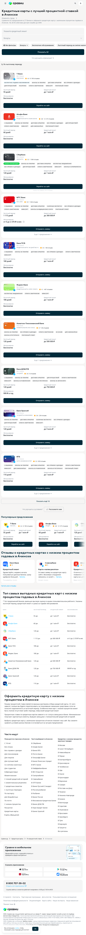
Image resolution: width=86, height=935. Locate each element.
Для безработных (11, 797)
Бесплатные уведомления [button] (62, 163)
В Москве (61, 745)
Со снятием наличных (13, 765)
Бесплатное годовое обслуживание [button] (16, 82)
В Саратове (62, 806)
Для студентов (10, 768)
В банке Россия (37, 797)
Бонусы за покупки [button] (38, 82)
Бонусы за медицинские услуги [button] (42, 209)
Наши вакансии (72, 901)
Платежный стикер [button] (61, 85)
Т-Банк (10, 616)
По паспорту (9, 793)
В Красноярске (63, 763)
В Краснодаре (63, 777)
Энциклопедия (35, 901)
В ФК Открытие (37, 772)
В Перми (61, 756)
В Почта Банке (36, 754)
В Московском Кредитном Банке (43, 800)
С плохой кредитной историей (16, 779)
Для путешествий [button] (10, 85)
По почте (8, 800)
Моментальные (10, 775)
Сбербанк (12, 631)
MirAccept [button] (49, 85)
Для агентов (46, 897)
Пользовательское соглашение (64, 897)
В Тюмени (62, 792)
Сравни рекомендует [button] (11, 163)
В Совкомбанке (37, 779)
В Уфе (60, 770)
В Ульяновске (63, 810)
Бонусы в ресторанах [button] (11, 335)
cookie (17, 928)
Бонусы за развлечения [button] (22, 381)
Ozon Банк (14, 563)
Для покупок (9, 758)
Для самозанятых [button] (37, 126)
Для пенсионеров (11, 754)
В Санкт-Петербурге (65, 749)
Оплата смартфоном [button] (36, 85)
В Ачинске (48, 839)
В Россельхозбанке (38, 790)
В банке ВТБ (36, 750)
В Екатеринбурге (64, 760)
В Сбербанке (36, 743)
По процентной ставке (34, 839)
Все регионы (63, 831)
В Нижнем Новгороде (66, 795)
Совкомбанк (50, 563)
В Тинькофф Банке (38, 758)
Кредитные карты (11, 811)
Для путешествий (11, 761)
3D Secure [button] (59, 332)
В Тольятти (62, 828)
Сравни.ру (4, 839)
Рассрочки (8, 808)
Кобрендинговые (11, 772)
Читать (22, 577)
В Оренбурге (63, 817)
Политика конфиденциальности (15, 901)
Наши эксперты (59, 901)
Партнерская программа (31, 897)
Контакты (16, 897)
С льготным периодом (13, 790)
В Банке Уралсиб (37, 811)
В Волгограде (63, 803)
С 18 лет (7, 743)
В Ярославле (63, 813)
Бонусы (24, 45)
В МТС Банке (36, 765)
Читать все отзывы (8, 586)
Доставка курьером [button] (54, 82)
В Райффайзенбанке (39, 768)
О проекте (7, 897)
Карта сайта (46, 901)
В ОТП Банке (36, 783)
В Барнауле (62, 824)
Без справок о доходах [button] (72, 82)
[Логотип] (10, 909)
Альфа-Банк (12, 623)
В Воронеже (62, 781)
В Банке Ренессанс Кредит (41, 761)
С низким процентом (12, 804)
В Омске (61, 774)
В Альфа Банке (37, 747)
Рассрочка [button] (22, 85)
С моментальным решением (15, 783)
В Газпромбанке (37, 775)
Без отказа (8, 747)
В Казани (61, 799)
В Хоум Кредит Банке (39, 808)
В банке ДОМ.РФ (37, 804)
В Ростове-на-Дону (65, 788)
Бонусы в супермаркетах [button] (72, 167)
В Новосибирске (64, 752)
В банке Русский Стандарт (41, 786)
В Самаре (61, 785)
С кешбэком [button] (8, 123)
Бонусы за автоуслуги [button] (58, 381)
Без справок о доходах (13, 750)
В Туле (60, 820)
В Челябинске (63, 767)
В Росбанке (35, 793)
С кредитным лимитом (13, 786)
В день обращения (11, 815)
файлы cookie (27, 921)
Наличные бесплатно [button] (54, 206)
